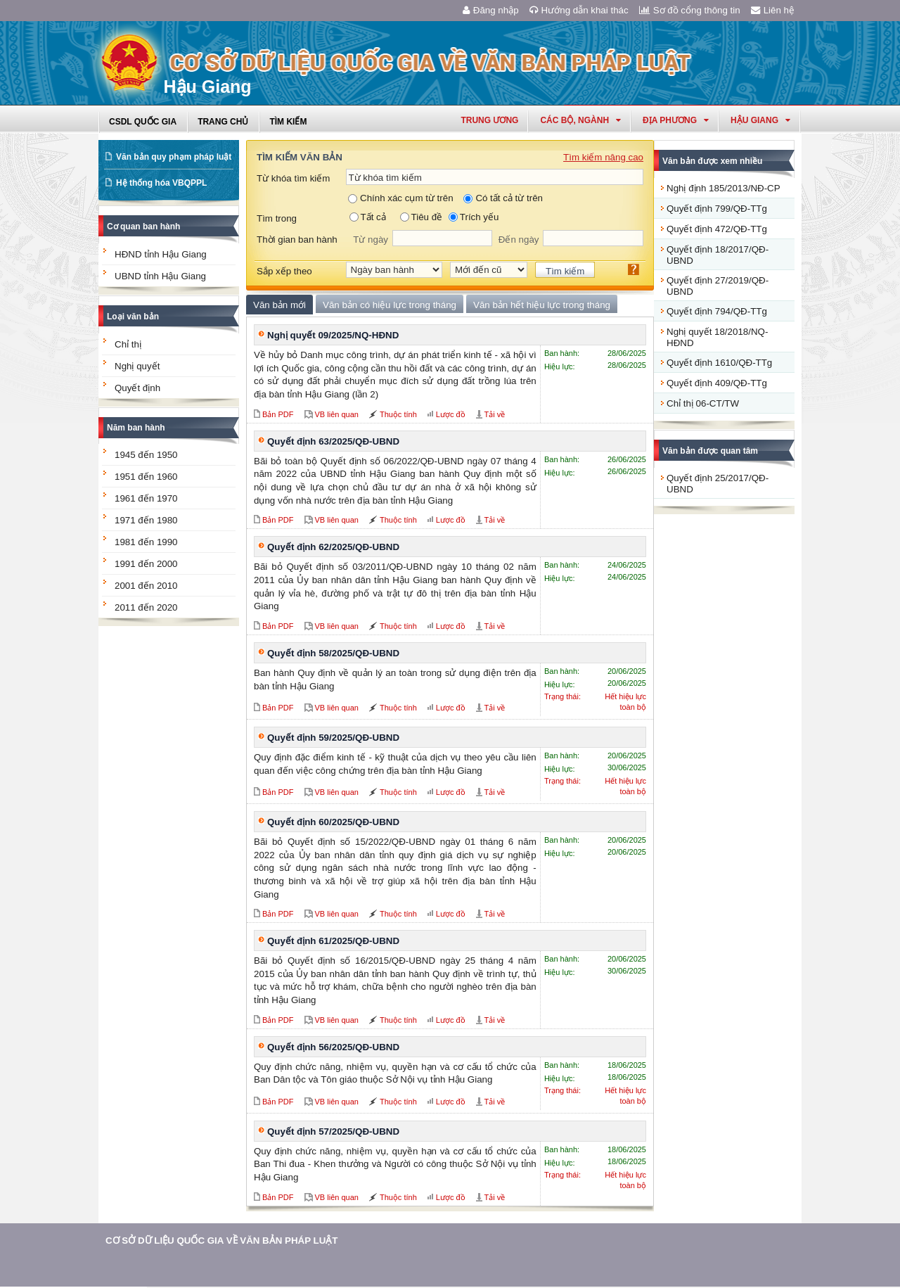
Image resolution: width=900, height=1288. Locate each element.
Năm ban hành (136, 428)
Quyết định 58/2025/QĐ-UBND (333, 653)
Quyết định (137, 388)
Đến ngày (519, 239)
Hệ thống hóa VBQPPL (161, 183)
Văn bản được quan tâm (710, 451)
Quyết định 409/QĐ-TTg (717, 383)
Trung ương (489, 120)
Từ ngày (370, 239)
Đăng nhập (491, 10)
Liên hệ (773, 10)
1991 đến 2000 (146, 564)
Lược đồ (450, 414)
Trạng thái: (562, 696)
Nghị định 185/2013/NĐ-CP (723, 188)
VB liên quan (337, 414)
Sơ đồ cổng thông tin (689, 10)
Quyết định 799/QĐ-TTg (717, 208)
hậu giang (760, 120)
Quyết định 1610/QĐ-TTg (719, 362)
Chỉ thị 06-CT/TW (703, 403)
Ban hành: (561, 353)
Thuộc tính (398, 414)
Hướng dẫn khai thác (579, 10)
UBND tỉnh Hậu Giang (160, 276)
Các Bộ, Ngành (580, 120)
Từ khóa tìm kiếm (293, 178)
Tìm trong (277, 218)
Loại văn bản (133, 316)
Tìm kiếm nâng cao (603, 157)
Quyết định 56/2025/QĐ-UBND (333, 1047)
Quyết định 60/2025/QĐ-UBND (333, 822)
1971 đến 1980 (146, 520)
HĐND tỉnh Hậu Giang (161, 254)
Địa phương (676, 120)
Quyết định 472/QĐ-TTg (717, 229)
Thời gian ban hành (297, 239)
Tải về (495, 414)
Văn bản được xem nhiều (712, 161)
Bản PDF (278, 414)
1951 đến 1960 (146, 476)
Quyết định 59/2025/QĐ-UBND (333, 737)
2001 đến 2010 (146, 585)
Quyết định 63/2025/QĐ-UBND (333, 441)
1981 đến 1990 (146, 542)
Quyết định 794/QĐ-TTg (717, 311)
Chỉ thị (128, 344)
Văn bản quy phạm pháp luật (173, 157)
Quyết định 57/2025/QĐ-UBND (333, 1131)
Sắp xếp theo (284, 271)
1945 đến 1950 (146, 454)
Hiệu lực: (559, 366)
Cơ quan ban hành (143, 226)
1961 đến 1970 (146, 498)
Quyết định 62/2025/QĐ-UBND (333, 547)
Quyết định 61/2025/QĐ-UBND (333, 941)
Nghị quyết (137, 366)
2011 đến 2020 (146, 607)
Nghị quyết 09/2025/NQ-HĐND (333, 335)
